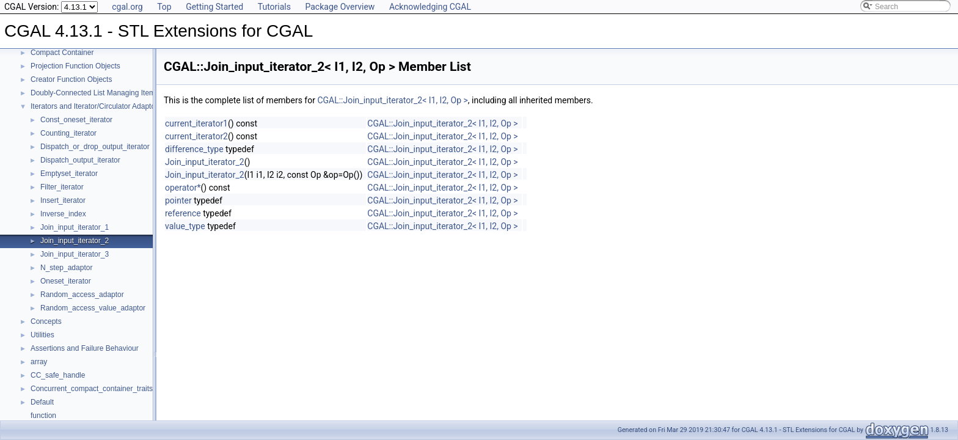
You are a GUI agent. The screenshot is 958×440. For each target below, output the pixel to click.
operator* (183, 188)
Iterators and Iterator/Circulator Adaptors (96, 106)
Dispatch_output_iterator (80, 160)
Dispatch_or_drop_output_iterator (95, 146)
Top (164, 7)
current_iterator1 (196, 123)
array (39, 362)
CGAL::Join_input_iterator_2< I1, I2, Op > (392, 100)
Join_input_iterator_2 (74, 241)
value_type (185, 226)
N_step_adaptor (66, 267)
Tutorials (274, 7)
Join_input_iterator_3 (74, 254)
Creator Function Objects (71, 79)
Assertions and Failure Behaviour (85, 348)
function (43, 415)
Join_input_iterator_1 (74, 227)
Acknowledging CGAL (430, 7)
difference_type (194, 149)
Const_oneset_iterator (76, 120)
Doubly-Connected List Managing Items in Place (109, 93)
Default (42, 402)
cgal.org (127, 7)
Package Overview (340, 7)
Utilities (42, 335)
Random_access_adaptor (82, 294)
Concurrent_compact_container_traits (92, 388)
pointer (178, 200)
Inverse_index (63, 214)
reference (183, 213)
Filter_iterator (62, 187)
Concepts (46, 321)
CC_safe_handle (58, 375)
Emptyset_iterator (69, 173)
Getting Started (214, 7)
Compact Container (62, 52)
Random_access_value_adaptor (92, 308)
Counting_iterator (68, 133)
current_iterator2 (196, 136)
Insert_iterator (63, 200)
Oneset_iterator (65, 281)
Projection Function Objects (75, 66)
